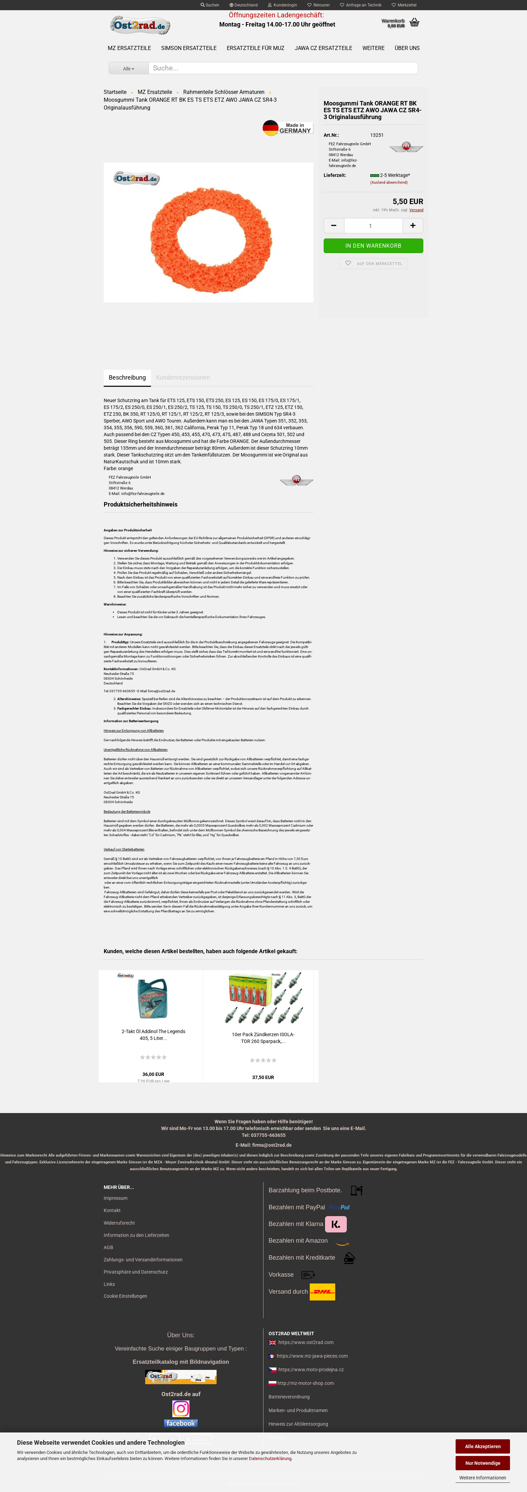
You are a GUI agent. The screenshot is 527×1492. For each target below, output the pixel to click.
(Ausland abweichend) (389, 182)
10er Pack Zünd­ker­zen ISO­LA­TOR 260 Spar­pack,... (263, 1038)
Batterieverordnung (289, 1396)
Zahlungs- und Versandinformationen (143, 1259)
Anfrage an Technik (360, 5)
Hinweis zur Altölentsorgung (298, 1424)
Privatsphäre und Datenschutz (136, 1272)
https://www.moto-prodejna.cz (311, 1369)
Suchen (210, 5)
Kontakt (112, 1210)
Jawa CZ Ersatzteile (323, 48)
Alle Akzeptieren (483, 1446)
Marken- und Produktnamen (298, 1410)
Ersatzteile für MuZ (256, 48)
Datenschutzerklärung (270, 1458)
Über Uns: (180, 1335)
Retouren (318, 5)
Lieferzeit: (335, 175)
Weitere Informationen (482, 1477)
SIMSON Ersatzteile (189, 48)
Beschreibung (127, 377)
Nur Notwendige (482, 1463)
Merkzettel (404, 5)
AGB (108, 1247)
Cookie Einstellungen (125, 1296)
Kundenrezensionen (183, 377)
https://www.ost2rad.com (306, 1342)
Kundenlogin (282, 5)
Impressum (116, 1198)
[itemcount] (373, 225)
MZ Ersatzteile (129, 48)
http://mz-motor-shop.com (305, 1383)
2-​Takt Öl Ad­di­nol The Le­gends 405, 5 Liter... (153, 1035)
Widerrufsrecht (119, 1223)
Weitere (373, 48)
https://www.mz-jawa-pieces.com (312, 1356)
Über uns (407, 48)
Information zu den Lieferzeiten (136, 1235)
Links (109, 1284)
